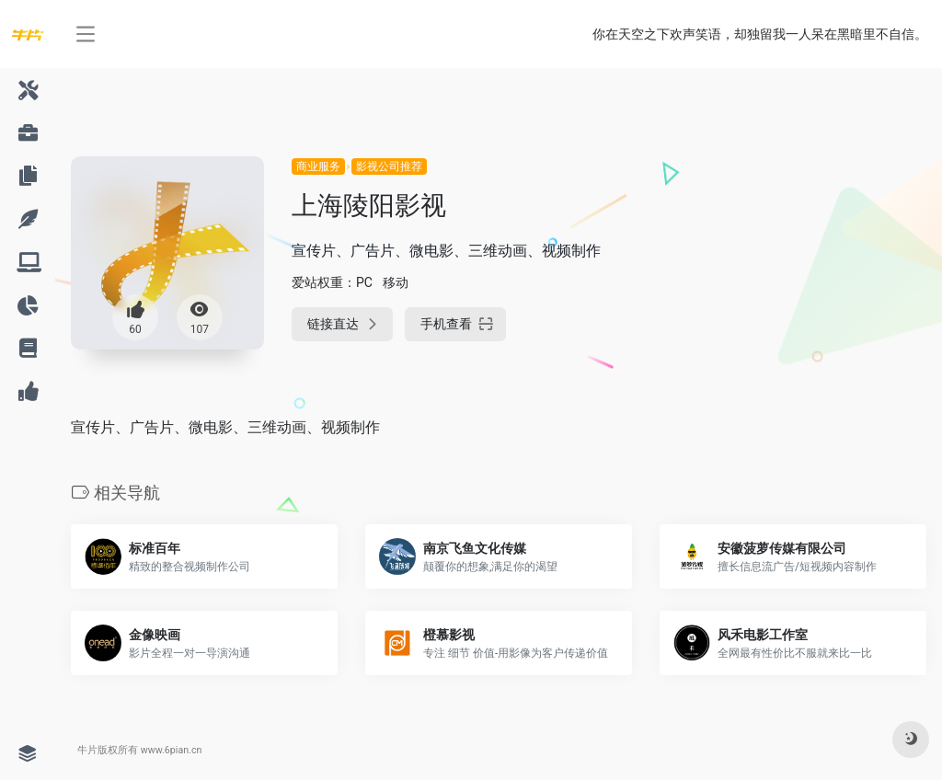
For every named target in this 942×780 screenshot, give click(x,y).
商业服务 (318, 166)
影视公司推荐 (389, 166)
